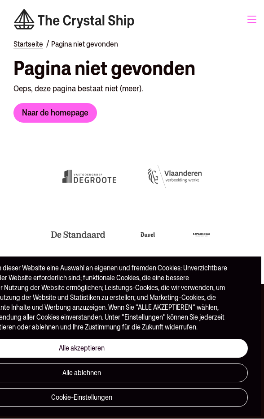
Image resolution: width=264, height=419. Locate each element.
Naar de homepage (55, 112)
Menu (251, 19)
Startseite (28, 43)
